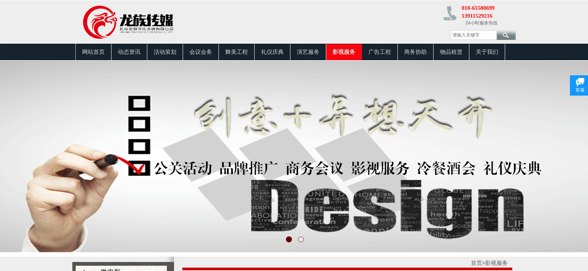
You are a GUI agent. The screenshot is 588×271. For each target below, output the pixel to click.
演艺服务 (308, 52)
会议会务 (200, 52)
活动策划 (165, 52)
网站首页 (93, 52)
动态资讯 (129, 52)
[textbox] (473, 35)
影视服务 (344, 52)
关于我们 (487, 52)
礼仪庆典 (272, 52)
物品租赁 (451, 52)
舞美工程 (236, 52)
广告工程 (379, 52)
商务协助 (415, 52)
